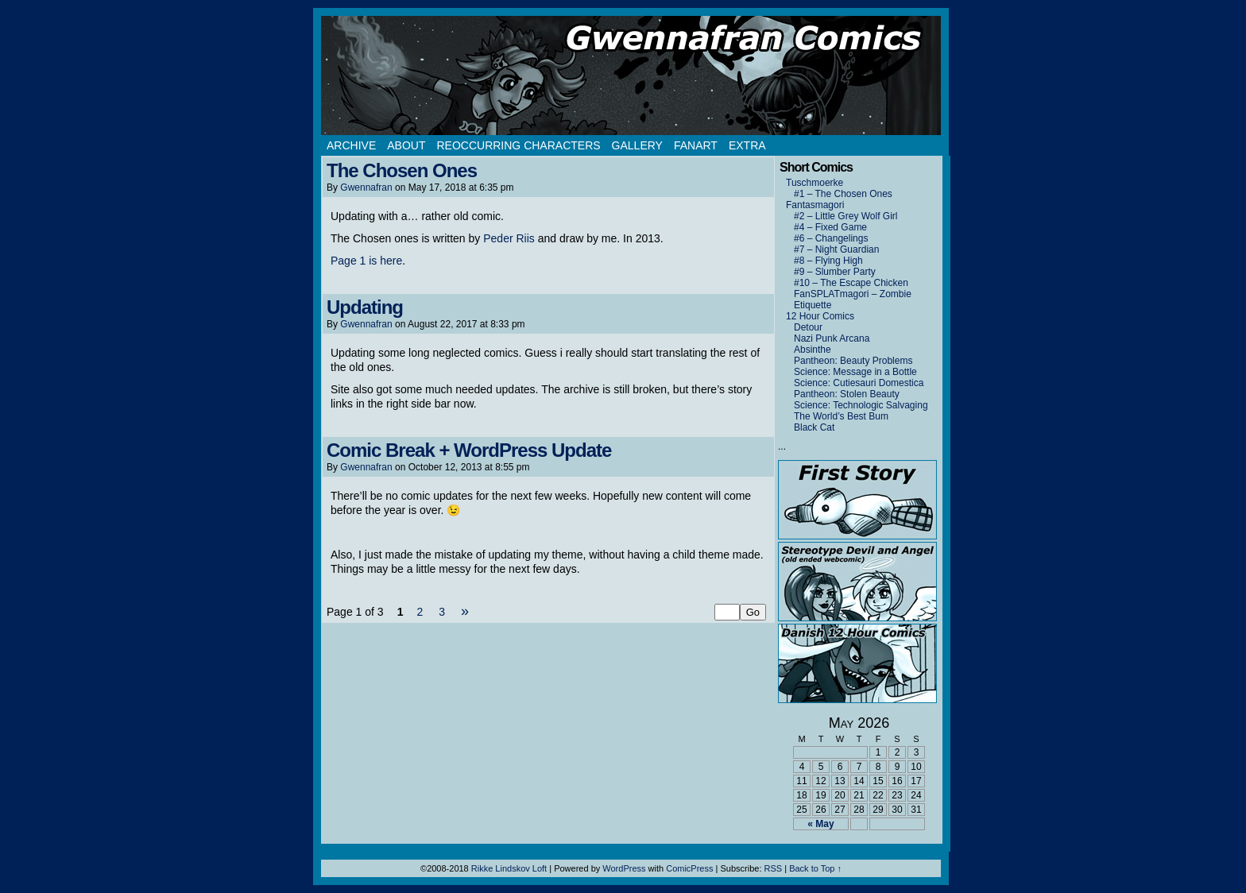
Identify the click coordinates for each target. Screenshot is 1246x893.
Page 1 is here (366, 260)
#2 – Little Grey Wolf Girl (846, 216)
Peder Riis (509, 238)
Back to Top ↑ (815, 868)
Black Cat (814, 427)
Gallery (637, 145)
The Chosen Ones (402, 170)
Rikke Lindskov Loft (509, 868)
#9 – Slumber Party (835, 271)
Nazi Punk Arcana (831, 338)
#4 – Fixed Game (830, 227)
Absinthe (812, 349)
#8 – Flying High (828, 260)
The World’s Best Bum (841, 416)
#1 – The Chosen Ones (843, 193)
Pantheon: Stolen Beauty (847, 394)
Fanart (696, 145)
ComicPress (689, 868)
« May (820, 823)
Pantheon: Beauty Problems (853, 360)
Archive (351, 145)
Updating (365, 307)
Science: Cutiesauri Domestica (858, 383)
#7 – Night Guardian (836, 249)
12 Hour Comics (820, 316)
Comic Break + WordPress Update (469, 450)
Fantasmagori (815, 205)
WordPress (623, 868)
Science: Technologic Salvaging (861, 405)
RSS (773, 868)
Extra (747, 145)
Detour (808, 327)
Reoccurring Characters (518, 145)
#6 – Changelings (831, 238)
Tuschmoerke (814, 182)
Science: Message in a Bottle (855, 371)
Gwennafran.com (631, 75)
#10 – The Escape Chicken (851, 282)
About (406, 145)
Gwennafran (366, 187)
